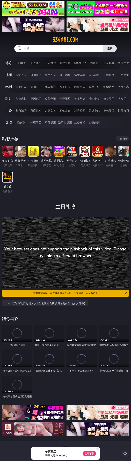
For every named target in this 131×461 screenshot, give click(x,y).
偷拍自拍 (35, 87)
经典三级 (94, 87)
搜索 (110, 48)
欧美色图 (50, 99)
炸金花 (94, 63)
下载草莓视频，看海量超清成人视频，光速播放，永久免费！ (80, 293)
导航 (8, 122)
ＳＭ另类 (123, 75)
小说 (8, 110)
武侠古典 (65, 110)
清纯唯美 (94, 99)
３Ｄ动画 (65, 75)
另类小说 (94, 110)
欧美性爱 (65, 87)
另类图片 (123, 99)
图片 (8, 98)
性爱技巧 (123, 110)
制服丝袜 (79, 87)
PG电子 (21, 63)
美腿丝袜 (79, 99)
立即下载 (89, 453)
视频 (8, 75)
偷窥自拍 (21, 99)
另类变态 (123, 87)
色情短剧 (94, 122)
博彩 (8, 63)
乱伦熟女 (108, 87)
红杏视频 (79, 122)
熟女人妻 (79, 75)
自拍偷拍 (35, 75)
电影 (8, 86)
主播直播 (108, 75)
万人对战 (50, 63)
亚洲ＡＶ (21, 75)
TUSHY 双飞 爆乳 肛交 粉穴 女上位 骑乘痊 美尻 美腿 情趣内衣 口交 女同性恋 (45, 303)
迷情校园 (79, 110)
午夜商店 (35, 122)
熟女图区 (108, 99)
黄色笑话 (108, 110)
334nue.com (65, 39)
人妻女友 (50, 110)
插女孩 (21, 122)
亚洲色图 (35, 99)
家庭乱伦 (35, 110)
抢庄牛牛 (123, 63)
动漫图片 (65, 99)
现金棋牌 (108, 63)
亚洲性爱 (21, 87)
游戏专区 (65, 63)
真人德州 (35, 63)
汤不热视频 (65, 122)
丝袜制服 (94, 75)
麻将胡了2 (79, 63)
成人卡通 (50, 87)
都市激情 (21, 110)
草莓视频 (50, 122)
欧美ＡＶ (50, 75)
